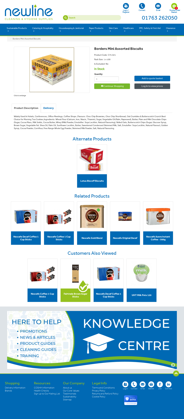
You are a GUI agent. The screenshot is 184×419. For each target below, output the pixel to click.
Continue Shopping (112, 86)
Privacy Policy (98, 390)
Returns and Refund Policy (105, 393)
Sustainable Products (17, 29)
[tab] (26, 108)
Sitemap (67, 399)
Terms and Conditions (103, 387)
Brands (8, 390)
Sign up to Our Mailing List (47, 393)
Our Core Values (71, 390)
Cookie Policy (98, 396)
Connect (168, 385)
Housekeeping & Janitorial (71, 29)
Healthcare (128, 29)
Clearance (170, 29)
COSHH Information (44, 387)
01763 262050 (159, 17)
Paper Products (96, 29)
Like (160, 385)
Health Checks (41, 390)
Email (158, 7)
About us (67, 387)
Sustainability (69, 396)
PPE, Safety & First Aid (149, 29)
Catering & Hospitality (42, 29)
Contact (142, 7)
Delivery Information (15, 387)
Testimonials (69, 393)
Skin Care (113, 29)
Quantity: (98, 74)
